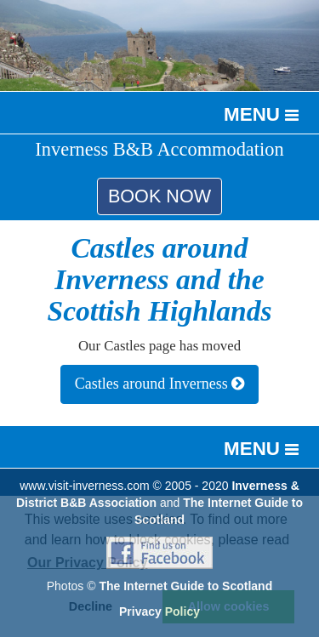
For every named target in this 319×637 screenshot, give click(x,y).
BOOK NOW (159, 196)
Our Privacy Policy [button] (87, 562)
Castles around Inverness (159, 383)
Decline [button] (90, 606)
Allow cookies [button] (229, 606)
